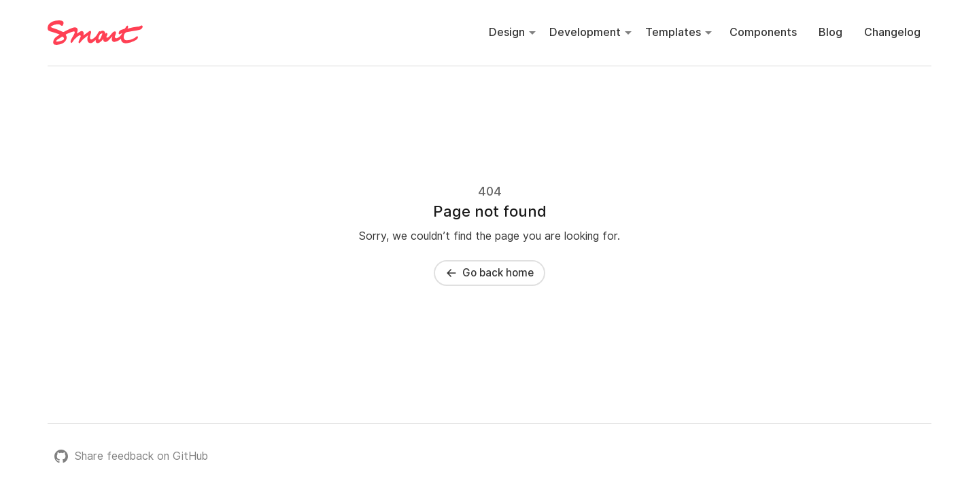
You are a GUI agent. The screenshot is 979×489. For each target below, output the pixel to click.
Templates (673, 32)
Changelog (892, 32)
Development (585, 32)
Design (507, 32)
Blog (830, 32)
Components (763, 32)
